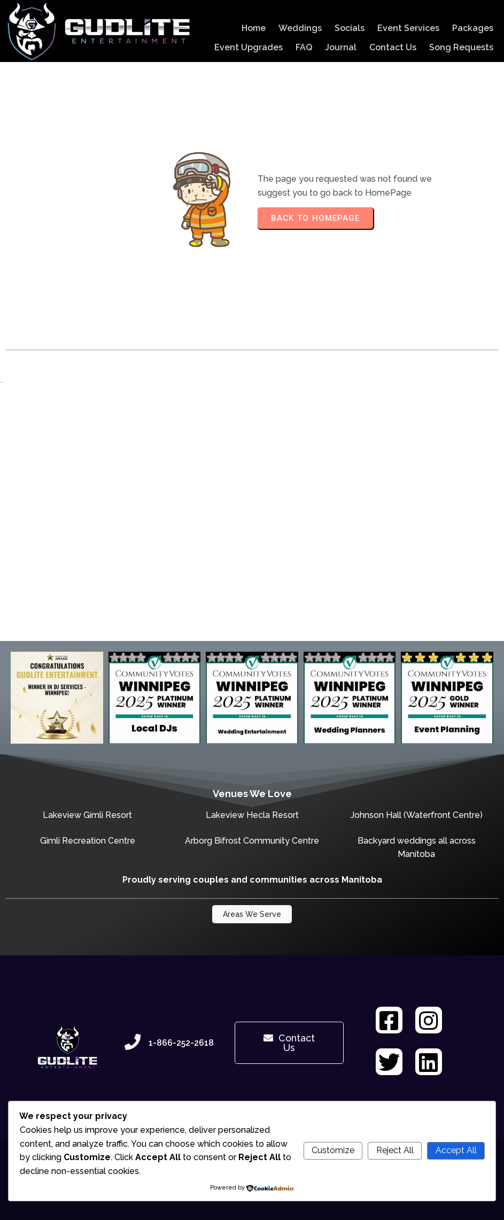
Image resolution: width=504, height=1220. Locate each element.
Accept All (456, 1150)
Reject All (395, 1150)
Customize (333, 1150)
